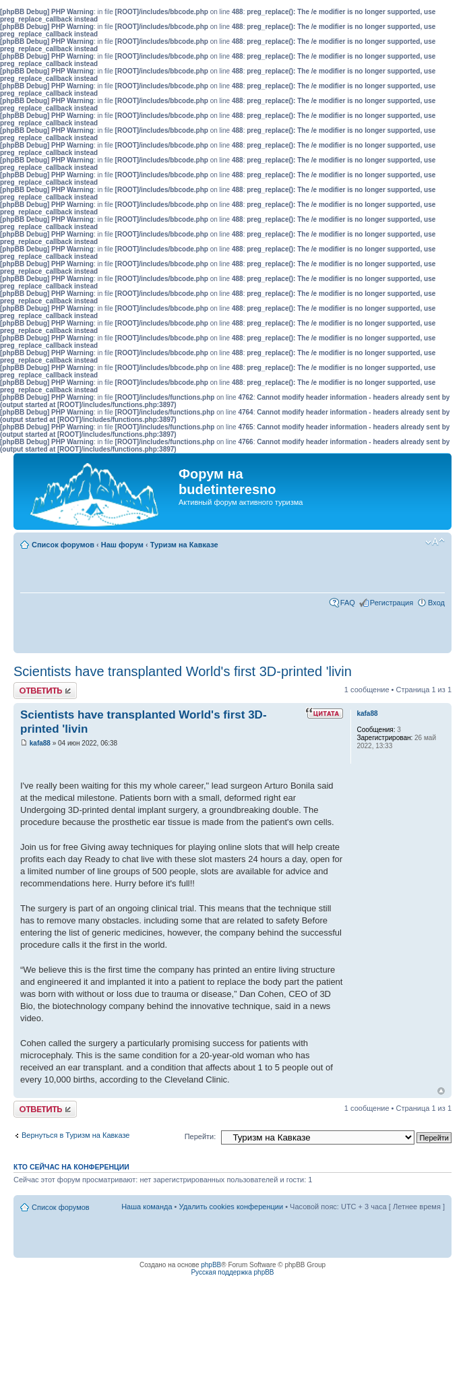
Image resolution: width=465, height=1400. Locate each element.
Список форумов (63, 545)
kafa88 (40, 743)
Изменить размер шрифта (435, 542)
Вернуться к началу (441, 1091)
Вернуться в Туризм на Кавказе (75, 1135)
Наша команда (146, 1207)
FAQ (347, 603)
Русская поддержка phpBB (232, 1272)
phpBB (211, 1265)
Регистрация (391, 603)
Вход (436, 603)
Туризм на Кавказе (184, 545)
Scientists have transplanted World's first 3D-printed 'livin (182, 671)
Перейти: (200, 1136)
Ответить (45, 690)
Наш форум (122, 545)
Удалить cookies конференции (231, 1207)
